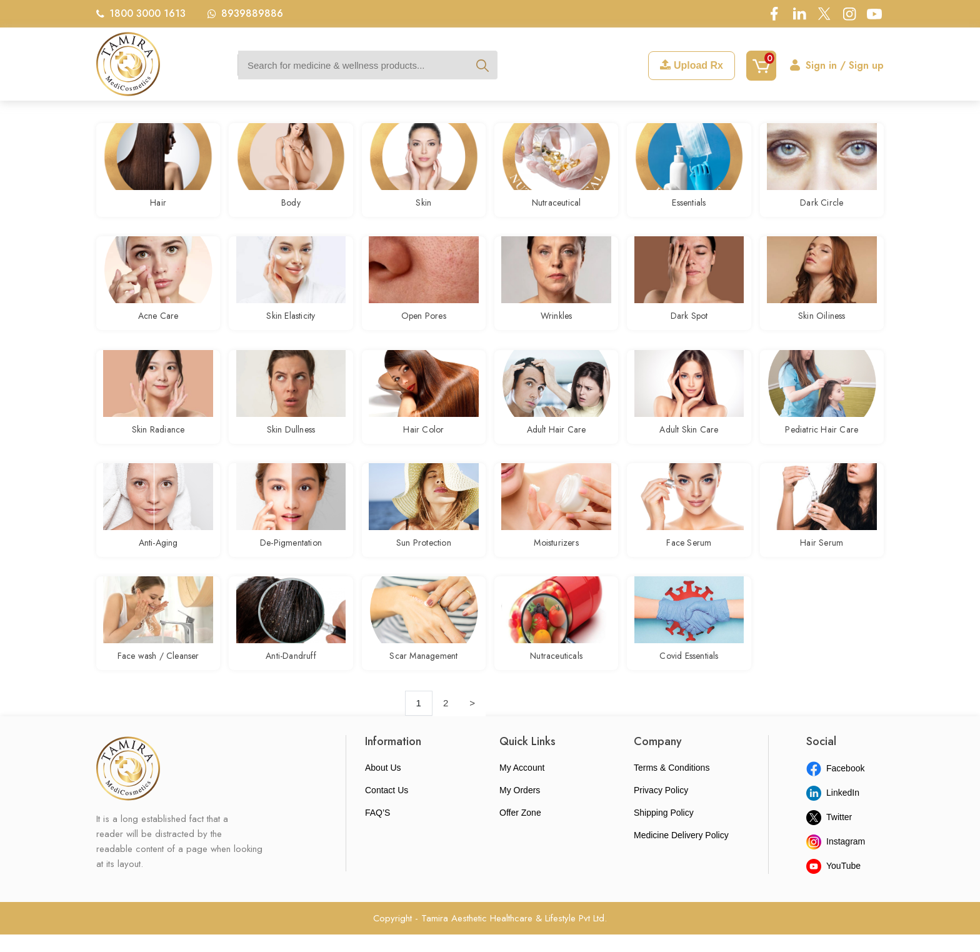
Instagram (835, 859)
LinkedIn (832, 810)
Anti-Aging (158, 555)
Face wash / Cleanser (158, 672)
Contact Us (386, 808)
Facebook (835, 786)
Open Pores (423, 321)
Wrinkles (556, 321)
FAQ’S (377, 830)
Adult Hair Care (556, 438)
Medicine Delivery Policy (681, 853)
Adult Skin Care (688, 438)
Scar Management (423, 672)
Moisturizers (556, 555)
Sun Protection (423, 555)
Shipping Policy (664, 830)
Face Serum (688, 555)
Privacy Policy (661, 808)
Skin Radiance (158, 438)
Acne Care (158, 321)
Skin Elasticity (290, 321)
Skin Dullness (291, 438)
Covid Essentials (688, 672)
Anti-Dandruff (291, 672)
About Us (383, 785)
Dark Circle (821, 204)
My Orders (519, 808)
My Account (521, 785)
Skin (423, 204)
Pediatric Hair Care (821, 438)
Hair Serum (821, 555)
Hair (158, 204)
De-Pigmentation (291, 555)
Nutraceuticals (556, 672)
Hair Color (423, 438)
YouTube (833, 883)
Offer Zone (520, 830)
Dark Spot (689, 321)
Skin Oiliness (822, 321)
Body (291, 204)
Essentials (689, 204)
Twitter (829, 834)
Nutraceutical (556, 204)
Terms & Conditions (671, 785)
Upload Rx (691, 65)
